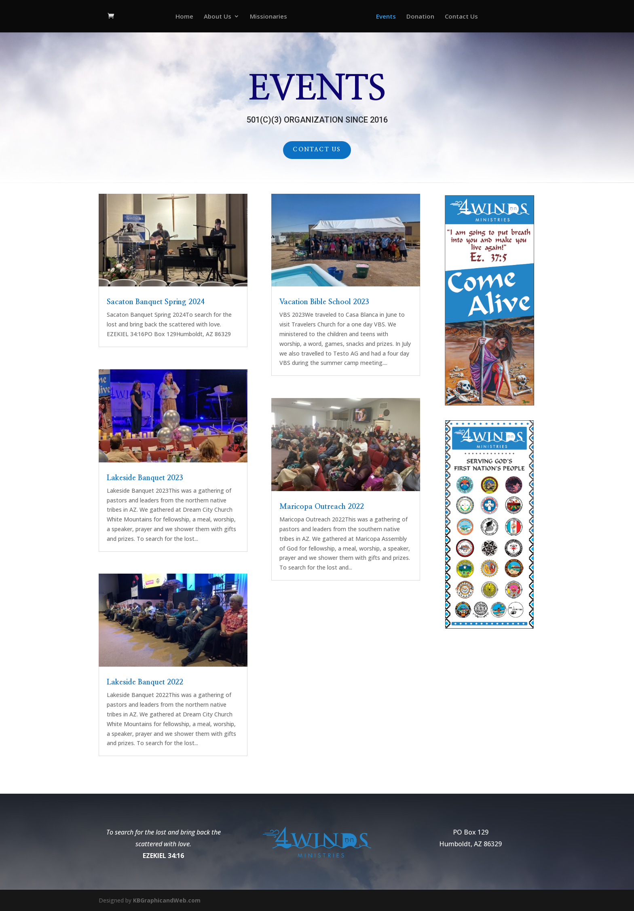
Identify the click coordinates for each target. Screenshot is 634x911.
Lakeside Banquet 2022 (145, 682)
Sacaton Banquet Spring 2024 (156, 302)
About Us (217, 16)
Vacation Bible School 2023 (324, 302)
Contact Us (461, 16)
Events (386, 16)
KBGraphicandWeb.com (167, 900)
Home (184, 16)
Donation (420, 16)
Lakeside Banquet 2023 (145, 478)
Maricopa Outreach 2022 (321, 507)
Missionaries (268, 16)
